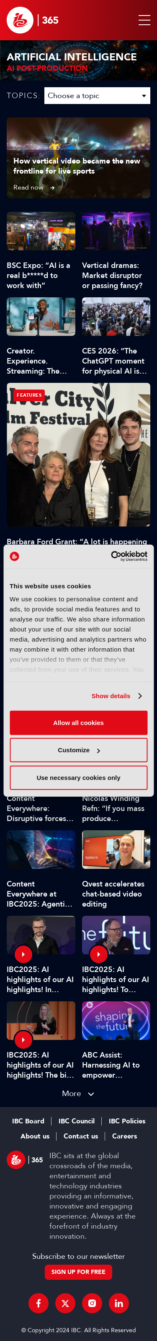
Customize (79, 750)
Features (29, 395)
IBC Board (28, 1121)
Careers (124, 1136)
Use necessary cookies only (78, 777)
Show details (111, 695)
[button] (142, 20)
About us (35, 1136)
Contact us (81, 1136)
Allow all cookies (78, 722)
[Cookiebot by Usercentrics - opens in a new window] (111, 556)
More (71, 1093)
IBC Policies (127, 1121)
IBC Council (77, 1121)
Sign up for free (78, 1272)
